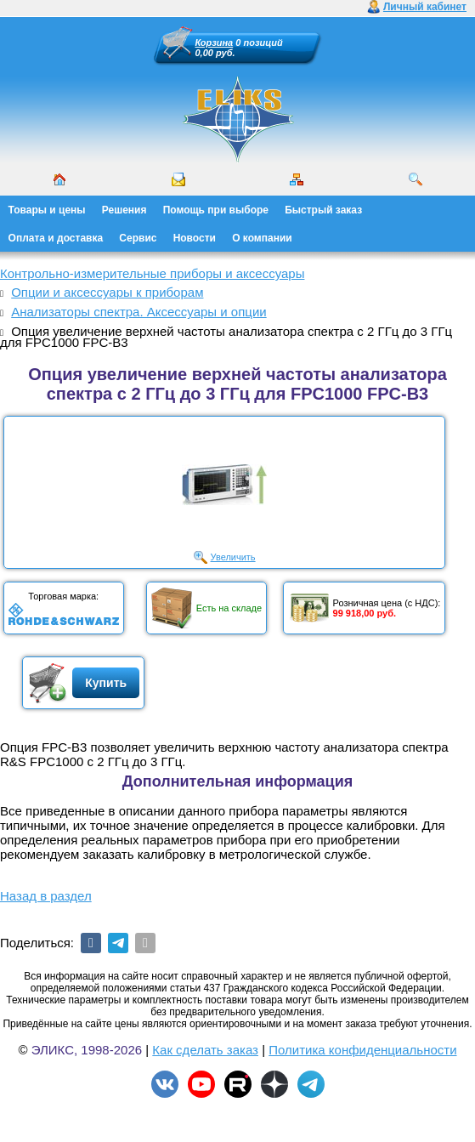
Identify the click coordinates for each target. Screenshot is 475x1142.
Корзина (214, 42)
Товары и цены (47, 210)
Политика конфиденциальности (362, 1050)
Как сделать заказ (205, 1050)
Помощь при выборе (216, 210)
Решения (124, 210)
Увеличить (233, 557)
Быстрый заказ (323, 210)
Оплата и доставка (56, 238)
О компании (262, 238)
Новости (194, 238)
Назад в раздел (46, 896)
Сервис (137, 238)
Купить (106, 683)
